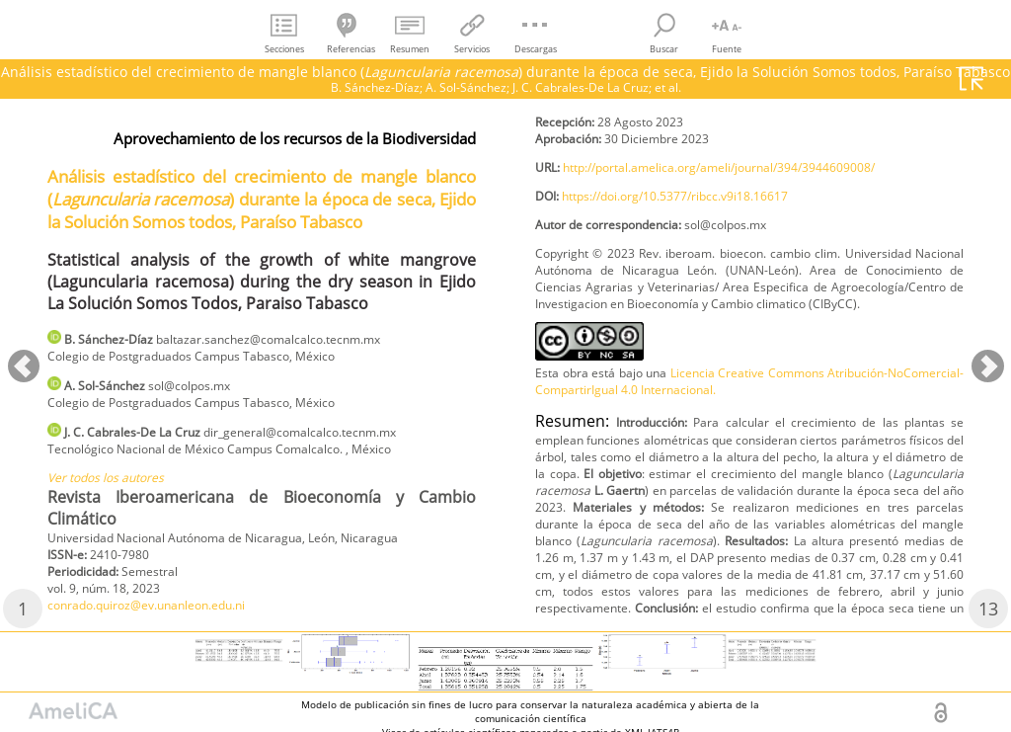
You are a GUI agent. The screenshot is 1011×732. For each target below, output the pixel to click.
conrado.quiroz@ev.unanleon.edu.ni (656, 123)
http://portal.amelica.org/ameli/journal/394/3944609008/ (755, 212)
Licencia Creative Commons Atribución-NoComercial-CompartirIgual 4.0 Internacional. (749, 465)
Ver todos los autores (117, 493)
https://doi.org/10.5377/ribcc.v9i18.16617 (703, 244)
